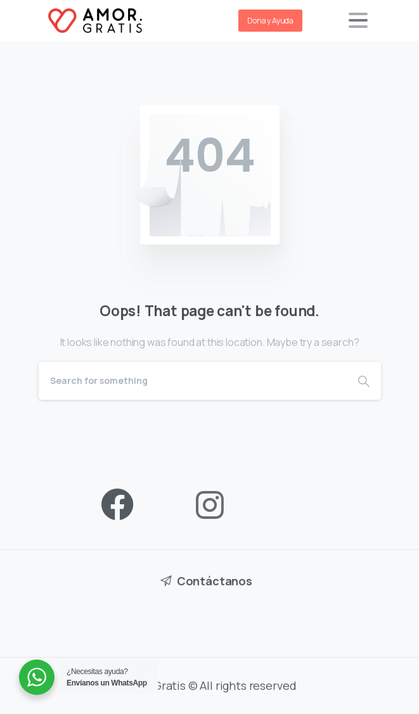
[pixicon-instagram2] (210, 505)
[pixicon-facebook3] (117, 505)
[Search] (193, 381)
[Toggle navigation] (358, 20)
